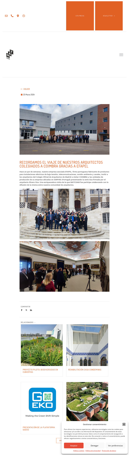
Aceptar (73, 445)
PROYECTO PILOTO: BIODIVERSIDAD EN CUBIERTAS (40, 370)
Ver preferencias (115, 445)
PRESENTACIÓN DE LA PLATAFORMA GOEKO (39, 428)
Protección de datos (109, 451)
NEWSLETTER (109, 16)
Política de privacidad (93, 451)
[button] (124, 424)
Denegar (94, 445)
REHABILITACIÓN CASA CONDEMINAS (84, 369)
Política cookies (78, 451)
